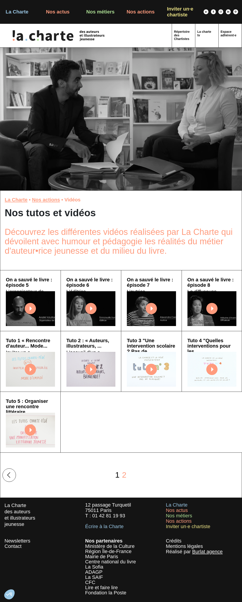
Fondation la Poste (105, 592)
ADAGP (93, 572)
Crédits (174, 541)
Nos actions (141, 12)
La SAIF (94, 577)
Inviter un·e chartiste (180, 12)
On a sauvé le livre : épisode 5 (29, 282)
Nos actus (58, 12)
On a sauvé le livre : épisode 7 (150, 282)
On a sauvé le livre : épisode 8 (210, 282)
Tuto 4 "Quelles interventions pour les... (209, 346)
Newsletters (17, 541)
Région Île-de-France (108, 551)
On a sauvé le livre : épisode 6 (89, 282)
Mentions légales (184, 546)
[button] (9, 594)
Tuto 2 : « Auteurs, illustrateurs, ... (87, 343)
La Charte (17, 12)
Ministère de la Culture (109, 546)
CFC (90, 582)
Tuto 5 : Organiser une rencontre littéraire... (27, 406)
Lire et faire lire (101, 587)
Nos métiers (100, 12)
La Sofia (94, 567)
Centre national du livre (110, 562)
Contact (13, 546)
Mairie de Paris (101, 556)
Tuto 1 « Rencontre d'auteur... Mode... (28, 343)
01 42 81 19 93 (108, 515)
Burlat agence (207, 551)
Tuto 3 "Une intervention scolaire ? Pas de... (151, 346)
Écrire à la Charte (104, 526)
